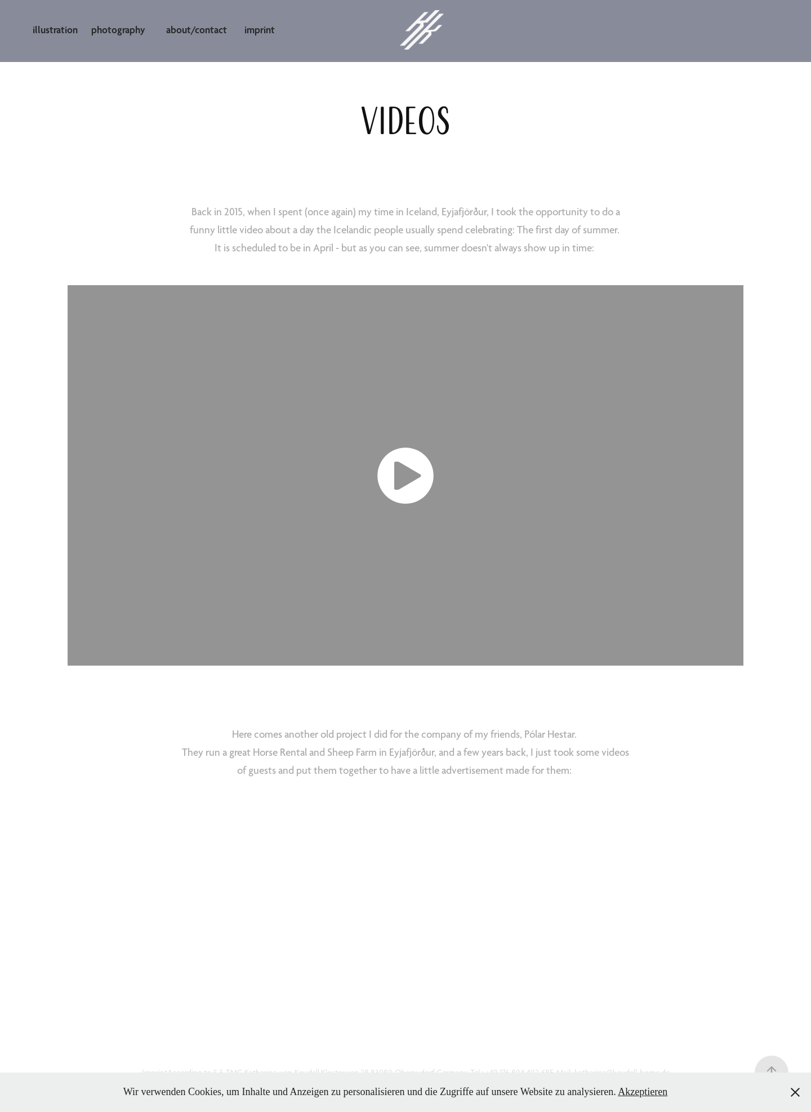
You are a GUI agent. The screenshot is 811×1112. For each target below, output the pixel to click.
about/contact (196, 30)
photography (118, 30)
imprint (259, 30)
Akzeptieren (642, 1091)
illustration (55, 30)
